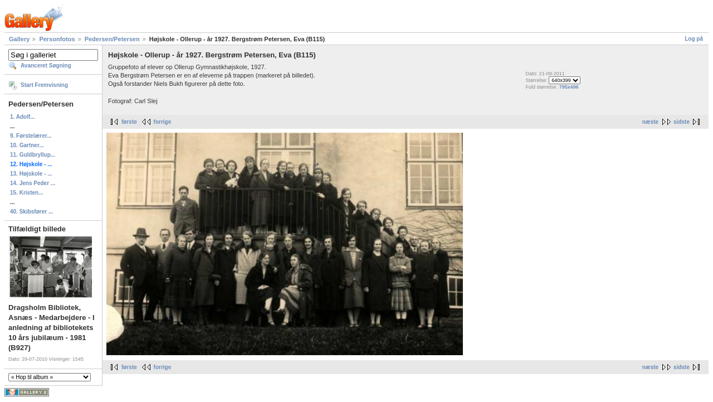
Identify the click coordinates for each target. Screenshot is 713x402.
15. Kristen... (26, 193)
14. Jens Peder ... (32, 183)
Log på (694, 39)
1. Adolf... (22, 117)
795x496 (569, 87)
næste (650, 122)
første (129, 122)
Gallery (19, 39)
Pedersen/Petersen (112, 39)
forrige (163, 122)
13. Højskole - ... (31, 174)
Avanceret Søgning (46, 65)
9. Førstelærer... (30, 136)
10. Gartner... (27, 145)
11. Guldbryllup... (32, 155)
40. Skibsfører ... (31, 212)
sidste (681, 122)
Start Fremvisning (44, 85)
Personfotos (57, 39)
